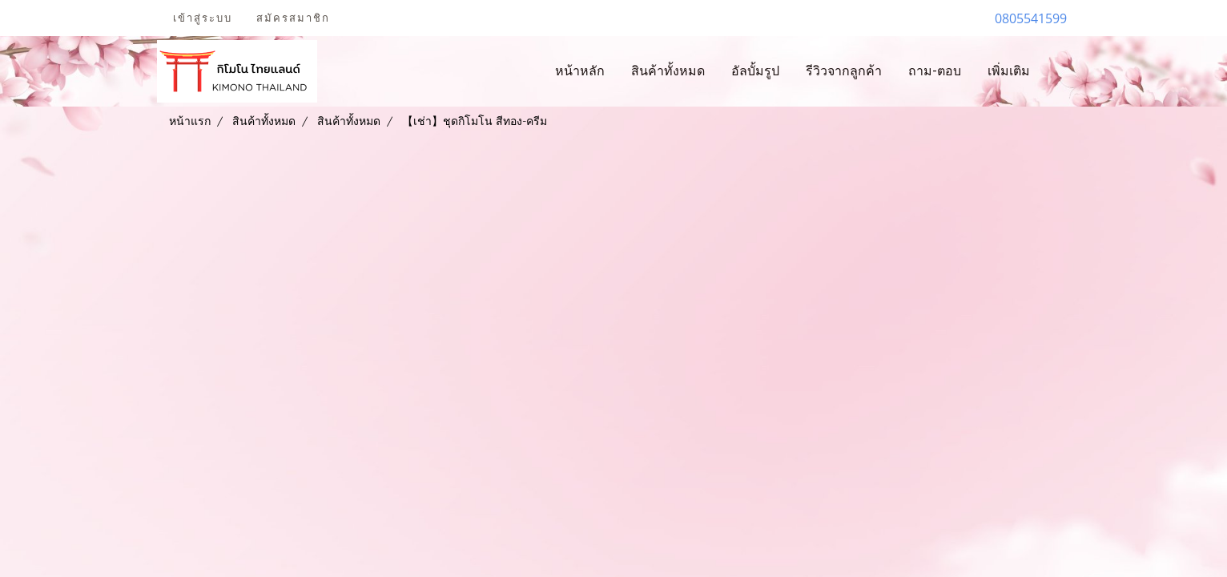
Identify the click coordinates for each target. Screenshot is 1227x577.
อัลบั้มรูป (755, 71)
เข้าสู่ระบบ (202, 18)
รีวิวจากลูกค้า (844, 71)
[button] (1057, 71)
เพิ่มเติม (1009, 71)
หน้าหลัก (580, 71)
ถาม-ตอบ (934, 71)
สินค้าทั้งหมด (668, 71)
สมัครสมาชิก (293, 18)
